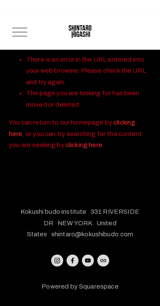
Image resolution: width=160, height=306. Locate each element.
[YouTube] (88, 260)
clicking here (84, 145)
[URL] (103, 260)
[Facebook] (73, 260)
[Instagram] (57, 260)
